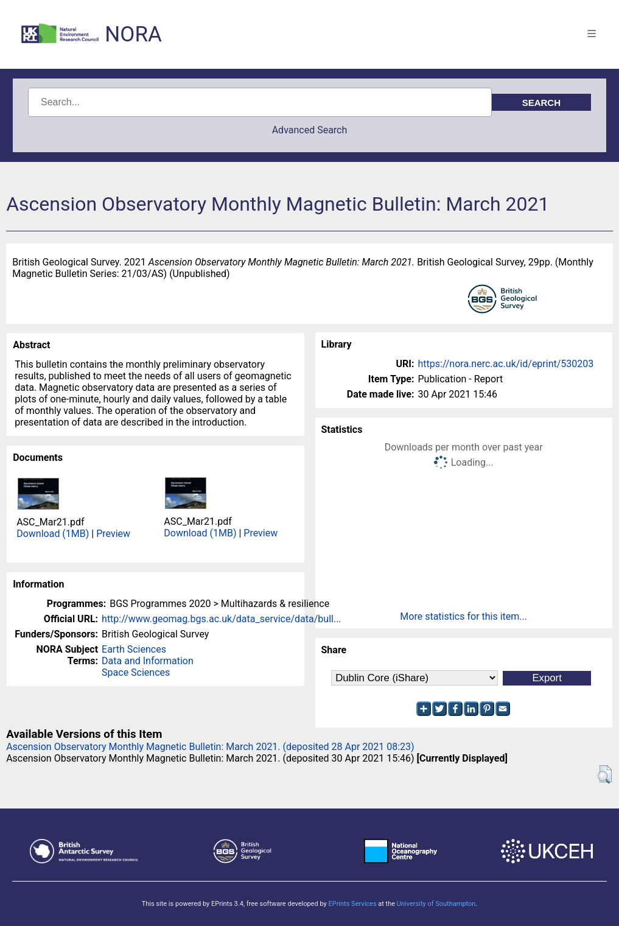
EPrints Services (352, 904)
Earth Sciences (134, 649)
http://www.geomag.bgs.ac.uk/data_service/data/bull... (221, 619)
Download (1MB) (52, 533)
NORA (133, 34)
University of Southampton (436, 904)
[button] (605, 774)
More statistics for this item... (463, 616)
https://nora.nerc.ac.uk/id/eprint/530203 (506, 364)
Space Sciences (136, 672)
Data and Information (148, 661)
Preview (113, 533)
